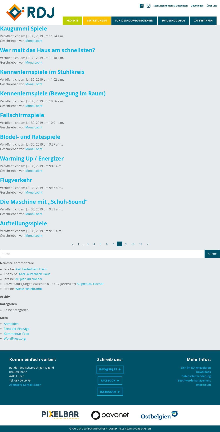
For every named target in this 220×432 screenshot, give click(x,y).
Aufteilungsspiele (23, 223)
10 (132, 244)
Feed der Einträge (16, 329)
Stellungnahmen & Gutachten (171, 6)
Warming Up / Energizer (32, 158)
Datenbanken (203, 20)
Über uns (212, 6)
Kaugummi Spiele (23, 28)
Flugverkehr (16, 180)
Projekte (72, 20)
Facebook (108, 380)
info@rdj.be (108, 369)
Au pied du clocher (28, 279)
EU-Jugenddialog (173, 20)
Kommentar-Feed (16, 334)
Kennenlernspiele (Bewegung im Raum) (52, 93)
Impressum (203, 384)
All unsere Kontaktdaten (25, 384)
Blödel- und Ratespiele (30, 137)
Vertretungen (97, 20)
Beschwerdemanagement (194, 380)
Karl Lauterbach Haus (31, 269)
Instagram (108, 391)
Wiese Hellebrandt (28, 289)
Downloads (197, 6)
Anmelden (11, 324)
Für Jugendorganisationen (134, 20)
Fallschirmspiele (22, 115)
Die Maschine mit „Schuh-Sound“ (44, 201)
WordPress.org (15, 338)
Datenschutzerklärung (196, 376)
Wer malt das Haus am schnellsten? (47, 50)
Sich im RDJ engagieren (196, 367)
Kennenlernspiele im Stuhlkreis (42, 72)
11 (140, 244)
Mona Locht (33, 41)
